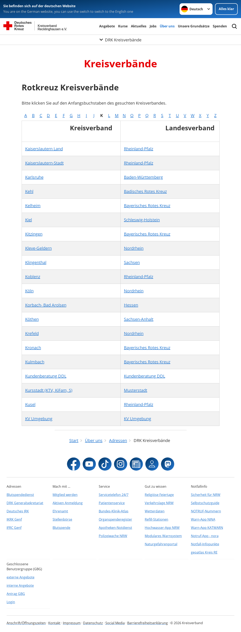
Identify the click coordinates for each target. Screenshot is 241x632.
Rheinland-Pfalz (138, 149)
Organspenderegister (115, 519)
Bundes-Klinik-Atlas (113, 511)
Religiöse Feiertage (159, 494)
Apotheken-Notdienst (115, 527)
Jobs (153, 26)
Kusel (30, 404)
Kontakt (54, 623)
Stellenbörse (62, 519)
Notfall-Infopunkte (205, 544)
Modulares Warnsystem (163, 536)
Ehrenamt (60, 511)
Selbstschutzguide (205, 503)
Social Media (115, 623)
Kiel (28, 220)
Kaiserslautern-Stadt (44, 163)
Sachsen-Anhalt (138, 319)
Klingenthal (35, 262)
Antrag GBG (16, 593)
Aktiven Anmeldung (68, 503)
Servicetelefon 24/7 (113, 494)
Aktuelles (138, 26)
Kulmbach (34, 362)
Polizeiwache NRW (113, 536)
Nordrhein (133, 248)
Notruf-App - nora (205, 536)
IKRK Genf (14, 519)
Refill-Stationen (156, 519)
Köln (29, 291)
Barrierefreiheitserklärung (147, 623)
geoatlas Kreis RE (204, 552)
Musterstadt (135, 390)
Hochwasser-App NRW (162, 527)
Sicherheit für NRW (205, 494)
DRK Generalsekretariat (25, 503)
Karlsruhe (34, 177)
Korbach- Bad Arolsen (45, 305)
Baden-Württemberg (143, 177)
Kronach (33, 347)
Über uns (167, 26)
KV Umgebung (38, 418)
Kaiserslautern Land (44, 149)
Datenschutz (93, 623)
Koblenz (32, 276)
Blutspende (61, 527)
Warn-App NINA (203, 519)
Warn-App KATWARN (207, 527)
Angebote (107, 26)
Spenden (220, 26)
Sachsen (132, 262)
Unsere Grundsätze (193, 26)
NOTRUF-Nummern (206, 511)
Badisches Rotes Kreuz (145, 191)
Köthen (32, 319)
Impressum (72, 623)
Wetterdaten (155, 511)
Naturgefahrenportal (161, 544)
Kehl (29, 191)
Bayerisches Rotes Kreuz (147, 205)
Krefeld (32, 333)
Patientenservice (112, 503)
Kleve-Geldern (38, 248)
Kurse (123, 26)
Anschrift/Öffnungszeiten (26, 623)
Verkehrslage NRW (159, 503)
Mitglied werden (65, 494)
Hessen (131, 305)
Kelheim (33, 205)
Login (11, 602)
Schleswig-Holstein (142, 220)
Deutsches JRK (18, 511)
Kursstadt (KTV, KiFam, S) (48, 390)
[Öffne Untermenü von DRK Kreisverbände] (120, 40)
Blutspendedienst (20, 494)
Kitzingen (33, 234)
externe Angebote (20, 577)
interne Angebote (20, 585)
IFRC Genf (14, 527)
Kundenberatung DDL (45, 376)
